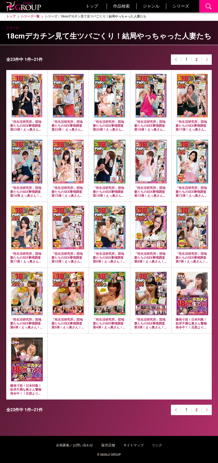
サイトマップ (133, 445)
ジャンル (151, 6)
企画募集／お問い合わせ (74, 445)
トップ (92, 6)
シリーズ (180, 6)
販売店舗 (108, 445)
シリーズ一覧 (30, 16)
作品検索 (121, 6)
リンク (157, 445)
